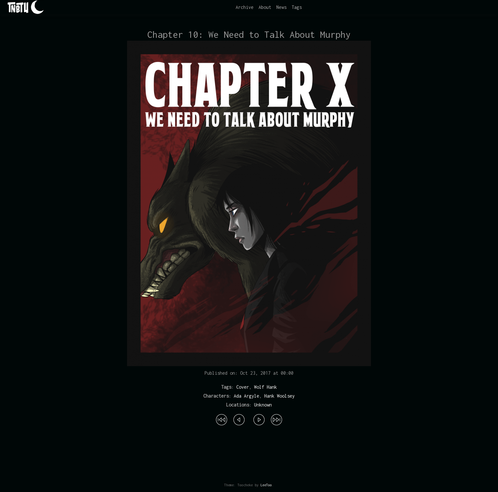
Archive (244, 7)
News (281, 7)
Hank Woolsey (279, 396)
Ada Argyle (246, 396)
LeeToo (266, 485)
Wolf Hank (265, 387)
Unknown (263, 404)
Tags (297, 7)
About (265, 7)
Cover (242, 387)
